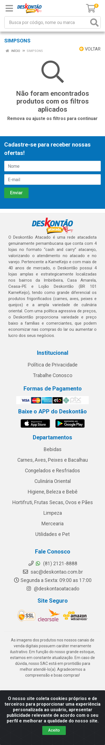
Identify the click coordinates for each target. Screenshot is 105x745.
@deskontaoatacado (52, 588)
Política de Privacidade (53, 365)
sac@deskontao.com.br (52, 572)
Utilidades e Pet (52, 534)
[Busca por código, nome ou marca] (47, 22)
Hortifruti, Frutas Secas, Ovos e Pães (52, 502)
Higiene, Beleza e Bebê (53, 492)
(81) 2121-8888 (52, 563)
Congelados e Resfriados (52, 470)
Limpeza (52, 513)
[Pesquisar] (94, 22)
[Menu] (9, 8)
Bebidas (53, 449)
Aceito (54, 730)
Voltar (90, 49)
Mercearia (52, 523)
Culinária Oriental (52, 481)
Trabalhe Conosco (52, 375)
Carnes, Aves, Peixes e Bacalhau (52, 460)
